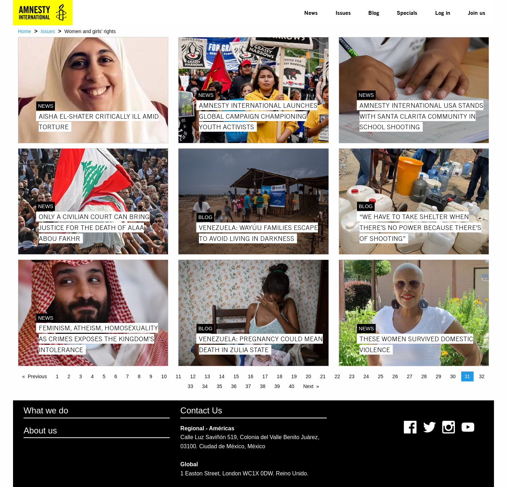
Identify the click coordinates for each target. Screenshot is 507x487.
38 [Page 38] (262, 386)
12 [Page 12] (193, 376)
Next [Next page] (308, 386)
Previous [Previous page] (37, 376)
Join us (476, 12)
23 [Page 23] (352, 376)
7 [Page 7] (127, 376)
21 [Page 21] (323, 376)
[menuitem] (310, 12)
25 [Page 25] (380, 376)
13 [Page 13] (207, 376)
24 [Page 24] (366, 376)
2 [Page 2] (69, 376)
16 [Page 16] (251, 376)
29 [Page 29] (438, 376)
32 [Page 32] (482, 376)
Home (24, 31)
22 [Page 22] (337, 376)
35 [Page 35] (219, 386)
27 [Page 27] (409, 376)
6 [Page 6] (115, 376)
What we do (46, 410)
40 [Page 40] (291, 386)
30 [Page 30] (453, 376)
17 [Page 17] (265, 376)
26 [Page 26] (395, 376)
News (311, 12)
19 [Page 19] (294, 376)
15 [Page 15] (236, 376)
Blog (373, 12)
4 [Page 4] (92, 376)
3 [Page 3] (80, 376)
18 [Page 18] (279, 376)
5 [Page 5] (104, 376)
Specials (407, 12)
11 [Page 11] (178, 376)
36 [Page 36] (234, 386)
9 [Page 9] (151, 376)
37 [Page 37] (248, 386)
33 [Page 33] (190, 386)
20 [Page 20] (308, 376)
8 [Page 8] (139, 376)
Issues (343, 12)
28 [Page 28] (424, 376)
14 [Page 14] (222, 376)
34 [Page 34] (205, 386)
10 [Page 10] (164, 376)
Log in (442, 12)
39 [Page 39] (277, 386)
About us (40, 430)
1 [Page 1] (57, 376)
